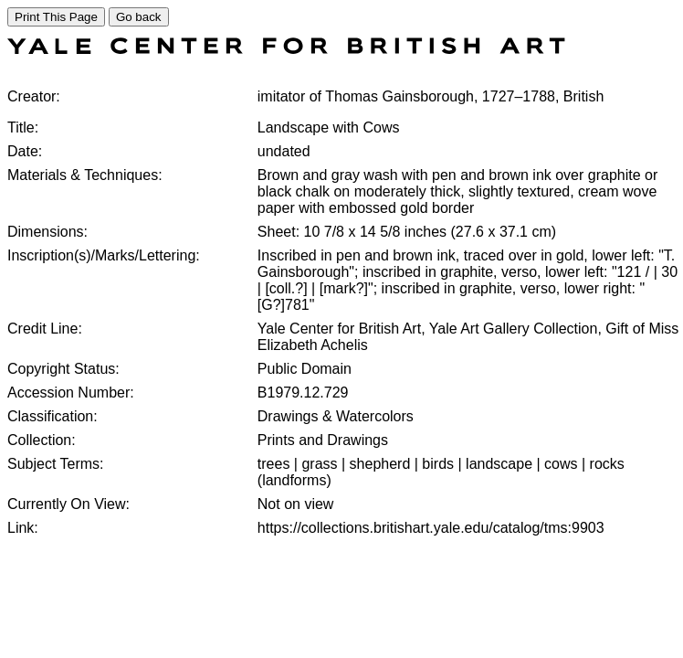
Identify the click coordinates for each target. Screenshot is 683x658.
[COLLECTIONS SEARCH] (286, 49)
